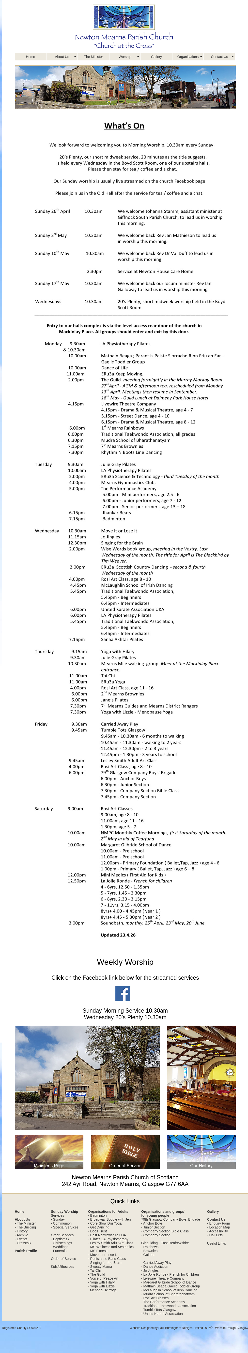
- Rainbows (149, 1247)
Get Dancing (99, 1227)
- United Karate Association (162, 1314)
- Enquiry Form (218, 1223)
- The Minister (25, 1223)
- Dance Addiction (154, 1267)
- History (21, 1231)
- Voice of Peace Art (103, 1278)
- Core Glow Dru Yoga (105, 1223)
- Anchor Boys (152, 1223)
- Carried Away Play (156, 1263)
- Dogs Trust (97, 1231)
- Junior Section (153, 1227)
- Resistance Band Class (107, 1259)
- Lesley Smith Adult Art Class (110, 1243)
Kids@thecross (62, 1267)
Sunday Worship (64, 1212)
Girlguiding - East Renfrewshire (165, 1243)
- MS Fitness (98, 1251)
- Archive (21, 1235)
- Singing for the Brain (104, 1263)
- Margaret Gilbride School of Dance (168, 1282)
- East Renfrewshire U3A (107, 1235)
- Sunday (58, 1219)
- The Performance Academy (163, 1302)
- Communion (61, 1223)
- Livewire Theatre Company (163, 1278)
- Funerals (58, 1251)
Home (30, 57)
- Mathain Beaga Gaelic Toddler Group (170, 1286)
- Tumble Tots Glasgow (158, 1310)
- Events (21, 1239)
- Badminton (97, 1215)
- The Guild (96, 1274)
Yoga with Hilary (102, 1282)
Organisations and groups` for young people (163, 1213)
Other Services (62, 1235)
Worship (125, 57)
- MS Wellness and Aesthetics (111, 1247)
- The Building (25, 1227)
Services (57, 1215)
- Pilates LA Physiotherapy (108, 1239)
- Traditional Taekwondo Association (168, 1306)
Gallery (156, 57)
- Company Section (155, 1235)
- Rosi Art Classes (155, 1298)
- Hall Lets (215, 1235)
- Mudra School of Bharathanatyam (168, 1294)
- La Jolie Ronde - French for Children (170, 1274)
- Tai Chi (94, 1270)
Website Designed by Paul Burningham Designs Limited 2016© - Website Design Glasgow (189, 1328)
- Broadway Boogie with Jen (109, 1219)
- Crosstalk (23, 1243)
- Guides (147, 1255)
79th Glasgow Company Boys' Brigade (170, 1219)
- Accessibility (217, 1231)
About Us (62, 57)
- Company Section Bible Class (165, 1231)
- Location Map (218, 1227)
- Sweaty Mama (100, 1267)
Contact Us (219, 57)
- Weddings (59, 1247)
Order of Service (63, 1259)
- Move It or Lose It (102, 1255)
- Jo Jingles (150, 1270)
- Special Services (64, 1227)
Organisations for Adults (108, 1212)
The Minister (93, 57)
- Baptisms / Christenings (61, 1241)
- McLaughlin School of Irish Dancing (169, 1290)
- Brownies (149, 1251)
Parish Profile (26, 1251)
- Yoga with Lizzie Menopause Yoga (102, 1288)
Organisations (188, 57)
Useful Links (216, 1243)
